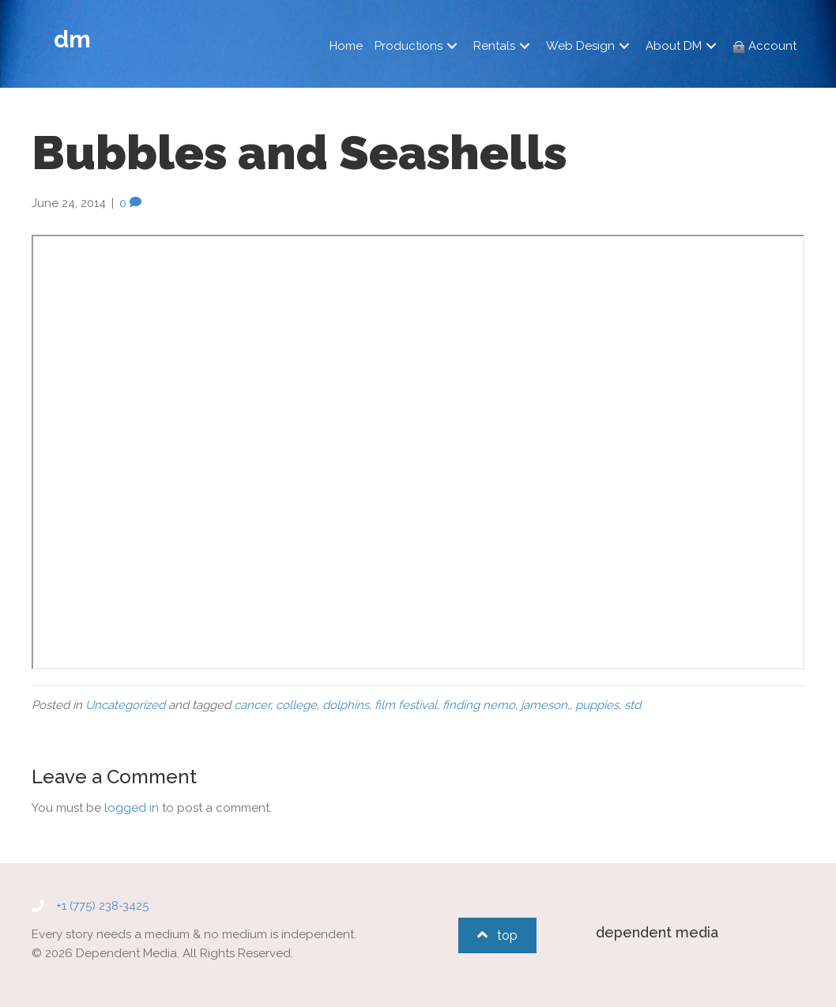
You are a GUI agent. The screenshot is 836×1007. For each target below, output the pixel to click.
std (632, 705)
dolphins (345, 705)
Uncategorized (125, 705)
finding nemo (478, 705)
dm (72, 39)
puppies (597, 705)
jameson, (545, 705)
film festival (406, 705)
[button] (451, 46)
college (296, 705)
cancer (252, 705)
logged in (131, 808)
